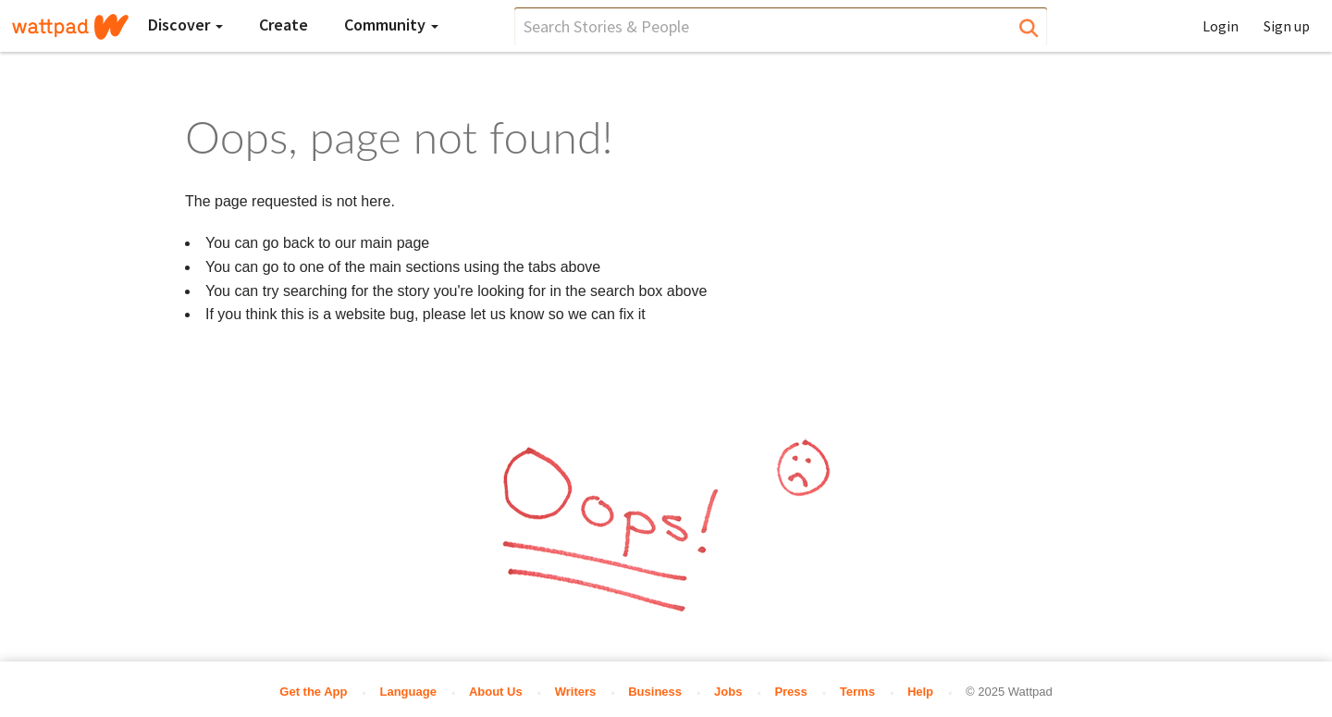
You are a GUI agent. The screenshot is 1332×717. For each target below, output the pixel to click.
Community (391, 24)
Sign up (1287, 26)
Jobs (728, 691)
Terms (857, 691)
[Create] (283, 25)
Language (407, 691)
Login (1220, 26)
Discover (185, 24)
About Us (496, 691)
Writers (576, 691)
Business (655, 691)
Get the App (313, 691)
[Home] (70, 27)
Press (790, 691)
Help (920, 691)
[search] (780, 26)
